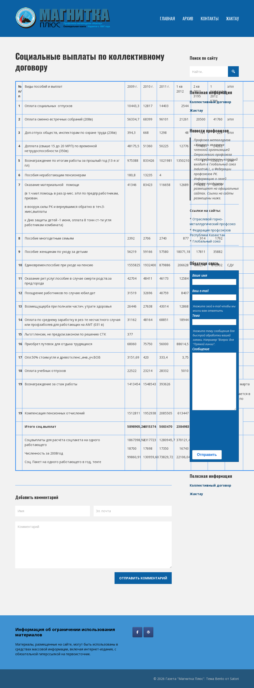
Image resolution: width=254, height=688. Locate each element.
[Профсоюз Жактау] (148, 632)
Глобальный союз (206, 241)
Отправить (207, 455)
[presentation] (211, 430)
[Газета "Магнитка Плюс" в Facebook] (137, 632)
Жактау (196, 110)
